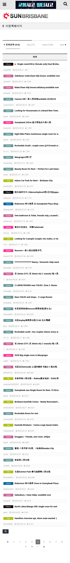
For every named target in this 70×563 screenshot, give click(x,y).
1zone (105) (47, 45)
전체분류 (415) (13, 45)
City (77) (31, 45)
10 (32, 547)
